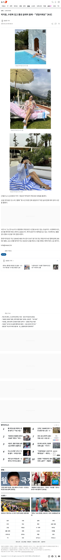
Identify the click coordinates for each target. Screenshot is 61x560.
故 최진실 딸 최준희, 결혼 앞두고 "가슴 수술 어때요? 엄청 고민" (15, 430)
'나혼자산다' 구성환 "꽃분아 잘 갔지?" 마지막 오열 (41, 266)
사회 (23, 520)
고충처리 (43, 542)
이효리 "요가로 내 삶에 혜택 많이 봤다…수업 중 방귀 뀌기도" (19, 324)
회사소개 (18, 542)
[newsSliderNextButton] (58, 425)
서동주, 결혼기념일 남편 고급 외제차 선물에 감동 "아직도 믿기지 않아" (15, 446)
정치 (8, 520)
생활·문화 (7, 531)
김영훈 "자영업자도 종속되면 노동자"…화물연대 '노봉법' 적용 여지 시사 (44, 461)
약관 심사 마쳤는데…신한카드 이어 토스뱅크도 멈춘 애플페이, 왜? (15, 461)
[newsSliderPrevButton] (54, 425)
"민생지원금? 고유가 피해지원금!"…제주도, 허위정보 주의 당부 (44, 453)
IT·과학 (38, 527)
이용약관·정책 (36, 542)
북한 (38, 524)
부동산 (22, 527)
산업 (8, 527)
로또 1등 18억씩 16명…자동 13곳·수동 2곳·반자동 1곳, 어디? (44, 438)
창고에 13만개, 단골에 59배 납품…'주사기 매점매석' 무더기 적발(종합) (44, 446)
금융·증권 (53, 524)
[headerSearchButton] (52, 2)
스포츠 (3, 495)
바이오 (53, 527)
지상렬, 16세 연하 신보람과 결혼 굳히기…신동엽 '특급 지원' (19, 322)
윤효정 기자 (7, 20)
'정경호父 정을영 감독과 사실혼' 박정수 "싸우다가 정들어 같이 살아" (15, 438)
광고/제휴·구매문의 (26, 542)
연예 (2, 10)
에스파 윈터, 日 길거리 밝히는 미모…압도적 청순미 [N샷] (18, 317)
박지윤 (3, 254)
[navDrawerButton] (59, 2)
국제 (53, 520)
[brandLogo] (4, 1)
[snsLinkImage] (49, 556)
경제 (38, 520)
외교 (23, 524)
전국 (8, 524)
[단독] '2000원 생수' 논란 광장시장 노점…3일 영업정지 (44, 430)
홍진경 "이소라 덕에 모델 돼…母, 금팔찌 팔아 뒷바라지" (18, 326)
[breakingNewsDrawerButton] (55, 2)
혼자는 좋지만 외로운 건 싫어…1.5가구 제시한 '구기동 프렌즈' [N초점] (12, 267)
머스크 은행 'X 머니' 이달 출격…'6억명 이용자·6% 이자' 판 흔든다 (15, 453)
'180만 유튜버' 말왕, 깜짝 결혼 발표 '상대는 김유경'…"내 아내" (19, 319)
